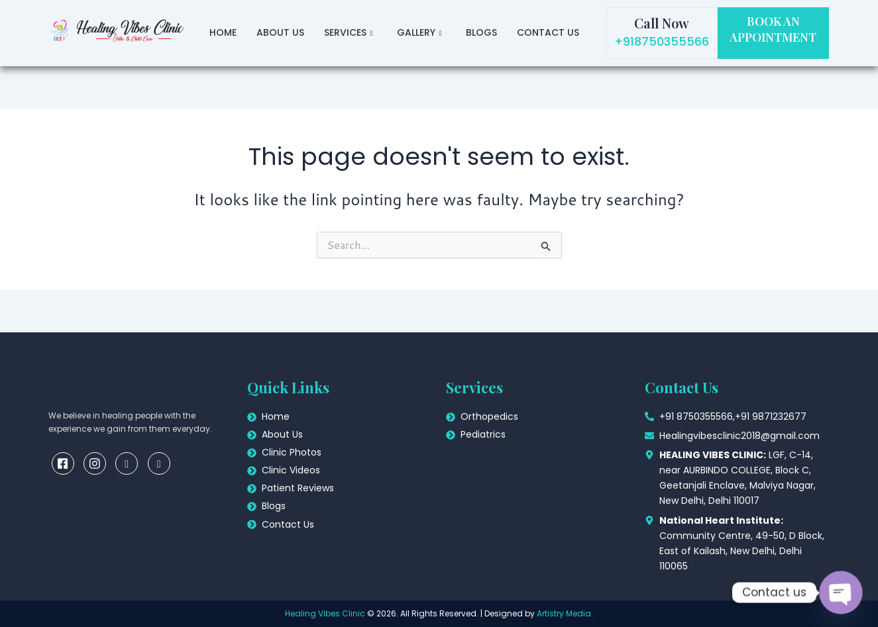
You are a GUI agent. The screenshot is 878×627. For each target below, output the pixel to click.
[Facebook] (63, 463)
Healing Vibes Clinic (325, 613)
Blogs (481, 32)
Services (348, 32)
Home (223, 32)
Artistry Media (564, 613)
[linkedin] (126, 463)
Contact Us (548, 32)
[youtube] (159, 463)
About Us (280, 32)
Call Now (661, 23)
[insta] (94, 463)
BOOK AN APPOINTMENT (773, 28)
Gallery (419, 32)
